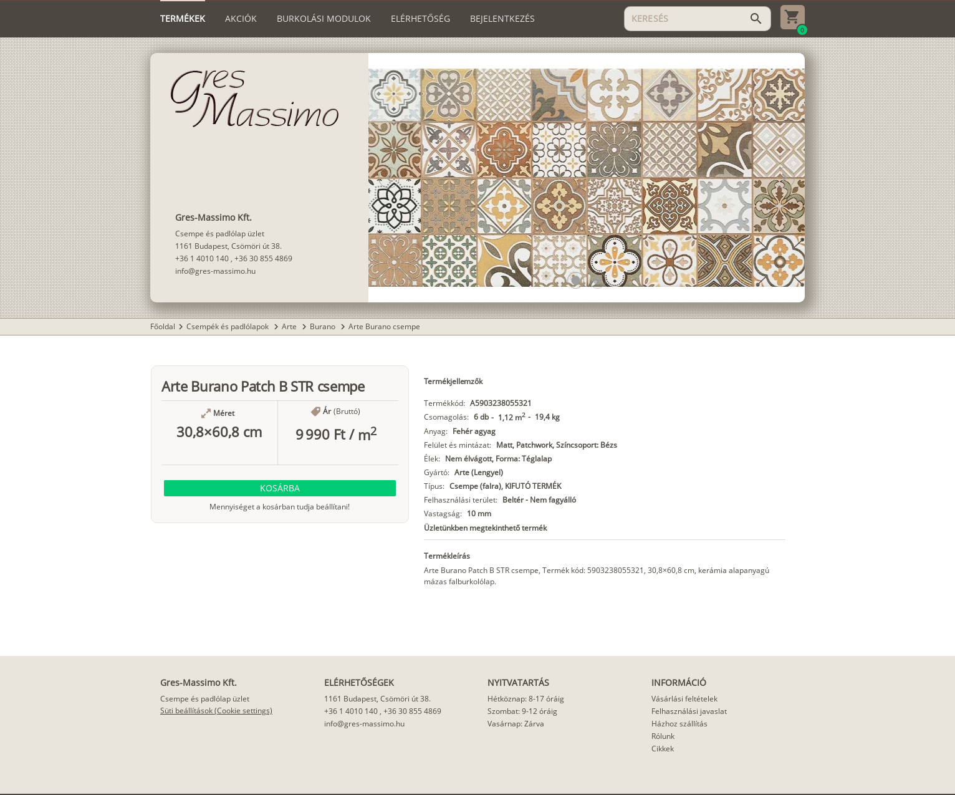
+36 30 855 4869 (263, 258)
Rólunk (662, 736)
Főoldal (162, 326)
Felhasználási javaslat (689, 711)
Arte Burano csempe (384, 326)
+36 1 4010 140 (202, 258)
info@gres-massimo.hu (215, 271)
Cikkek (662, 748)
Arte (290, 326)
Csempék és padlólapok (228, 326)
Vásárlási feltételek (684, 698)
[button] (575, 280)
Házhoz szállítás (679, 723)
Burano (323, 326)
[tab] (182, 18)
